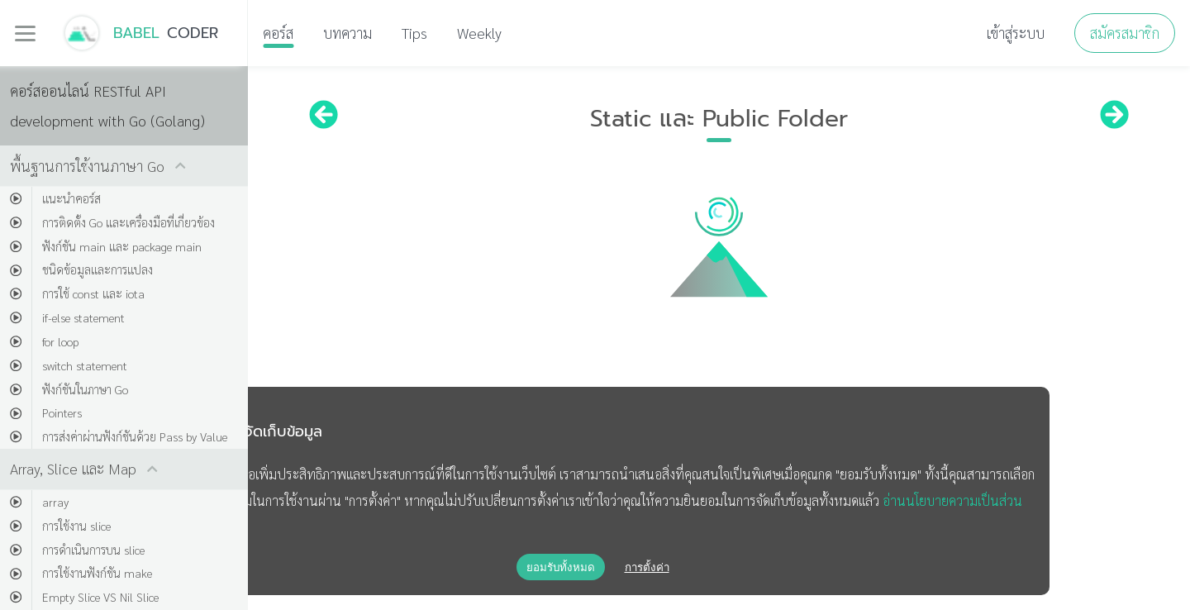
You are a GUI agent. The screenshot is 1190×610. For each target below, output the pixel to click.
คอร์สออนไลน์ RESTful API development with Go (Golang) (107, 105)
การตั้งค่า (647, 567)
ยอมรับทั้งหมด (560, 567)
